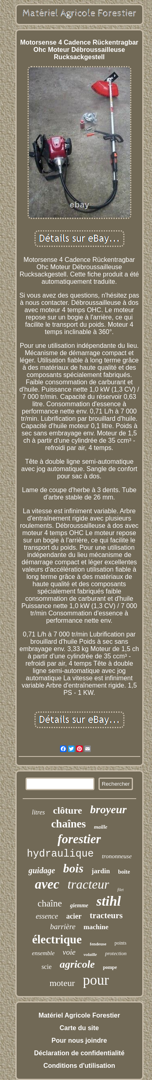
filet (120, 889)
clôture (67, 810)
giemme (79, 905)
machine (95, 927)
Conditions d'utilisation (79, 1065)
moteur (62, 983)
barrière (62, 926)
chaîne (50, 903)
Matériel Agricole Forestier (79, 1015)
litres (38, 812)
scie (46, 966)
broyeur (108, 809)
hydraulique (60, 854)
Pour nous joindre (79, 1040)
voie (69, 952)
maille (100, 827)
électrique (56, 939)
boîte (124, 872)
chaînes (68, 824)
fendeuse (98, 943)
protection (115, 953)
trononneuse (117, 856)
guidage (41, 870)
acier (73, 916)
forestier (79, 839)
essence (47, 916)
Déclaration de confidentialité (79, 1053)
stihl (108, 901)
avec (47, 884)
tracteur (88, 884)
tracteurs (106, 915)
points (120, 943)
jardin (101, 871)
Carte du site (79, 1027)
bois (73, 868)
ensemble (43, 953)
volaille (90, 954)
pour (96, 980)
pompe (110, 967)
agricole (77, 964)
